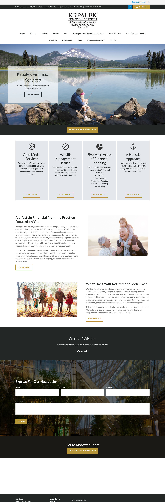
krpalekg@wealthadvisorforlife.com (87, 7)
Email (63, 387)
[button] (22, 33)
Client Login (141, 7)
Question (19, 401)
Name (17, 387)
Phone (109, 387)
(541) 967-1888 (64, 7)
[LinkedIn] (130, 7)
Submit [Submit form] (21, 421)
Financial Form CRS (80, 500)
